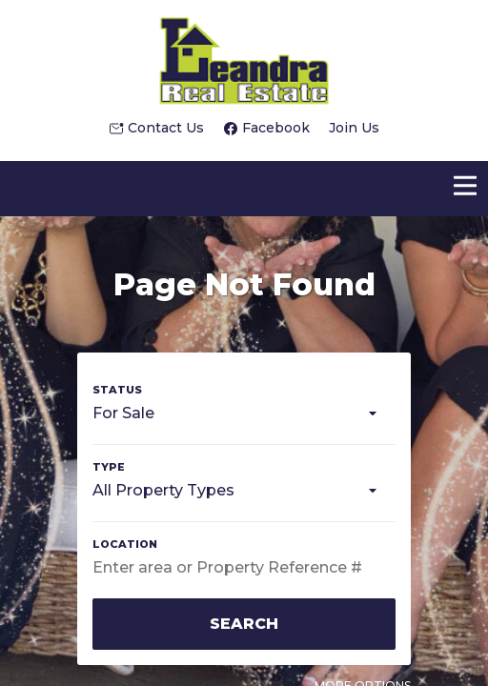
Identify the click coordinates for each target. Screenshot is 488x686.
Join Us (354, 127)
